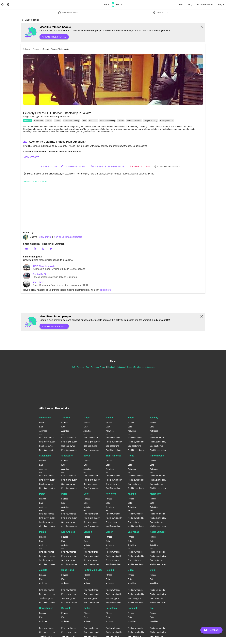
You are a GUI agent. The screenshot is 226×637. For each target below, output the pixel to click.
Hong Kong (67, 570)
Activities (43, 431)
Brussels (66, 608)
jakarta (26, 49)
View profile (45, 237)
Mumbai (132, 494)
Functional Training (71, 120)
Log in (221, 4)
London (87, 532)
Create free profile (54, 36)
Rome (131, 455)
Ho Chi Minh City (92, 570)
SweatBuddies (68, 12)
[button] (113, 79)
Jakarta (43, 570)
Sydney (154, 417)
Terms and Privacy (98, 367)
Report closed (139, 166)
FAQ (73, 367)
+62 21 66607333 (49, 166)
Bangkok (133, 608)
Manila (42, 532)
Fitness (27, 120)
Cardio (48, 120)
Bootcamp (38, 120)
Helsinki (110, 570)
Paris (64, 494)
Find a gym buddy (47, 442)
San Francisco (113, 455)
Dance (57, 120)
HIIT (84, 120)
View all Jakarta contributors (67, 237)
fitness (36, 49)
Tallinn (109, 417)
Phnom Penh (157, 455)
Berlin (86, 608)
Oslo (86, 494)
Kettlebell (93, 120)
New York (111, 494)
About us (80, 367)
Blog (190, 4)
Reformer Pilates (134, 120)
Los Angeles (68, 532)
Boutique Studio (167, 120)
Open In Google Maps (37, 181)
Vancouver (45, 417)
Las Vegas (133, 532)
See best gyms (46, 446)
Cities (180, 4)
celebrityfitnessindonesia (107, 166)
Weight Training (150, 120)
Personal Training (107, 120)
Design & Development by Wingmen (141, 367)
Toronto (65, 417)
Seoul (86, 455)
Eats (41, 427)
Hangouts (160, 12)
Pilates (121, 120)
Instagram (121, 367)
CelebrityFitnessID (74, 166)
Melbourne (156, 494)
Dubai (131, 570)
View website (31, 157)
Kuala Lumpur (157, 532)
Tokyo (86, 417)
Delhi (153, 570)
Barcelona (111, 608)
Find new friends (46, 437)
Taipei (131, 417)
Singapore (67, 455)
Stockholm (45, 455)
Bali (152, 608)
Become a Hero (205, 4)
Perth (42, 494)
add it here (105, 290)
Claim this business (167, 166)
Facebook (111, 367)
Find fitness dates (47, 450)
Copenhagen (46, 608)
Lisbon (109, 532)
